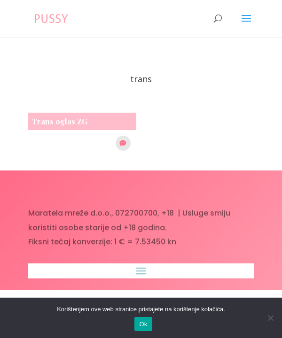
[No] (270, 318)
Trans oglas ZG (59, 121)
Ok (143, 324)
